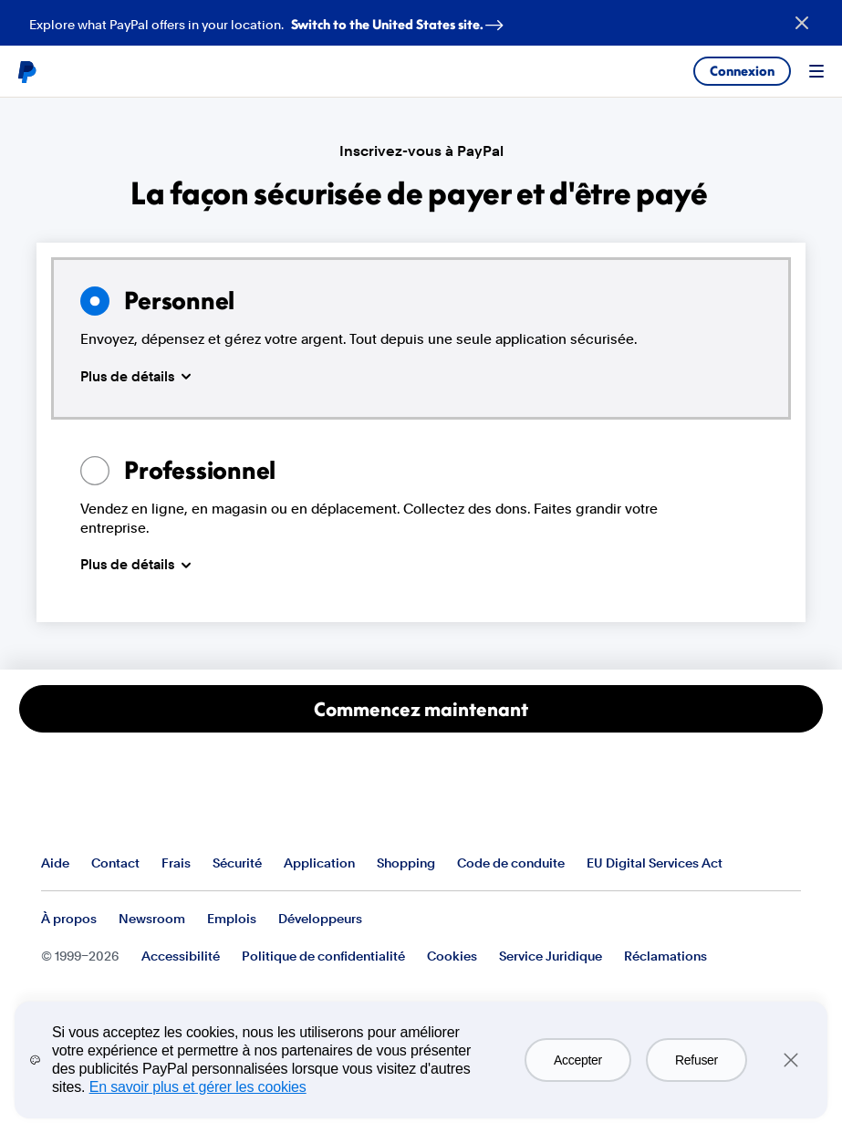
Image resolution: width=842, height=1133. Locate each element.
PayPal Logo (111, 807)
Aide (55, 863)
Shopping (406, 863)
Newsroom (152, 918)
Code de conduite (511, 863)
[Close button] (802, 23)
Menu (816, 71)
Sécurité (237, 863)
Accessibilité (180, 956)
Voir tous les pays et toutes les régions (786, 864)
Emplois (231, 918)
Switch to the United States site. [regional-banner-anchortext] (401, 20)
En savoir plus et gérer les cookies (198, 1087)
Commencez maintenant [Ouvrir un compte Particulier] (421, 709)
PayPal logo (26, 71)
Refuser (696, 1060)
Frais (176, 863)
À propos (69, 918)
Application (319, 863)
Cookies (452, 956)
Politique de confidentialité (323, 956)
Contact (115, 863)
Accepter (578, 1060)
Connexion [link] (742, 70)
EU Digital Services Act (654, 863)
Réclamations (665, 956)
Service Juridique (550, 956)
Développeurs (320, 918)
